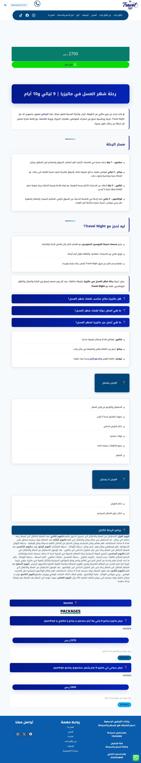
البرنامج (44, 114)
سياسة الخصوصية (70, 751)
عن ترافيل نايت (105, 15)
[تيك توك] (20, 15)
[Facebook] (30, 734)
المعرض (94, 15)
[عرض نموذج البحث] (5, 5)
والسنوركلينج (96, 360)
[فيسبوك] (27, 15)
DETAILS (124, 660)
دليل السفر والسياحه (65, 15)
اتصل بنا (51, 15)
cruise (70, 736)
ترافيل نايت (118, 15)
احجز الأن (70, 65)
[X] (24, 734)
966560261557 (19, 5)
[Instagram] (33, 15)
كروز (77, 15)
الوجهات (85, 15)
